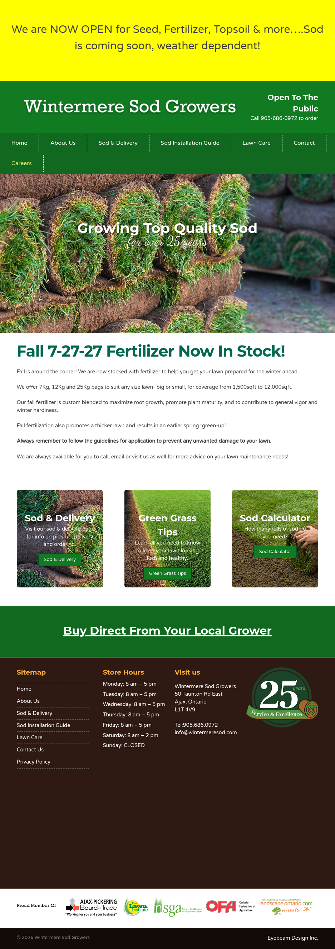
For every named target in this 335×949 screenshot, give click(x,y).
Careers (21, 163)
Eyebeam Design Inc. (292, 938)
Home (19, 142)
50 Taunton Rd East (199, 694)
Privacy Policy (33, 762)
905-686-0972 (278, 118)
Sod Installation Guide (190, 142)
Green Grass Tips (167, 573)
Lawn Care (256, 142)
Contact (304, 142)
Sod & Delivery (118, 142)
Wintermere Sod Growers (62, 937)
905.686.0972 (200, 725)
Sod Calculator (275, 552)
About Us (62, 142)
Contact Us (30, 750)
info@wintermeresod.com (206, 733)
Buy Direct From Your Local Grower (167, 630)
